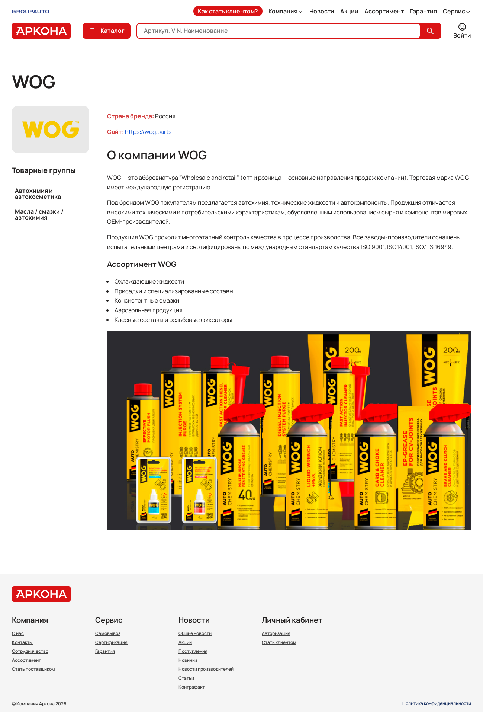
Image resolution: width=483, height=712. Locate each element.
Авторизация (276, 633)
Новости (321, 11)
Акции (349, 11)
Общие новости (195, 633)
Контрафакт (191, 687)
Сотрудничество (30, 651)
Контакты (22, 642)
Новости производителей (206, 669)
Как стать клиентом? (228, 11)
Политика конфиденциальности (436, 703)
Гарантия (423, 11)
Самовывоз (107, 633)
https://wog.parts (148, 132)
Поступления (192, 651)
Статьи (186, 678)
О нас (18, 633)
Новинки (187, 660)
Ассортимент (384, 11)
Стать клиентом (279, 642)
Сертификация (111, 642)
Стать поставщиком (33, 669)
